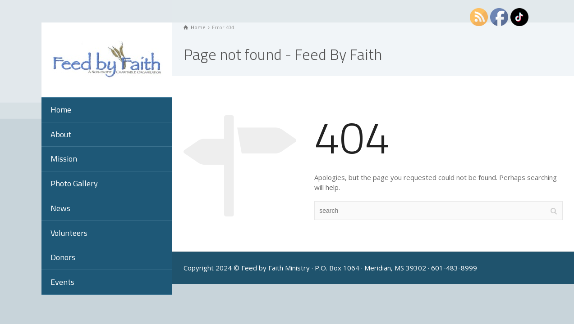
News (60, 208)
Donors (63, 257)
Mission (64, 159)
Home (61, 110)
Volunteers (69, 233)
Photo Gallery (74, 183)
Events (62, 282)
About (61, 134)
